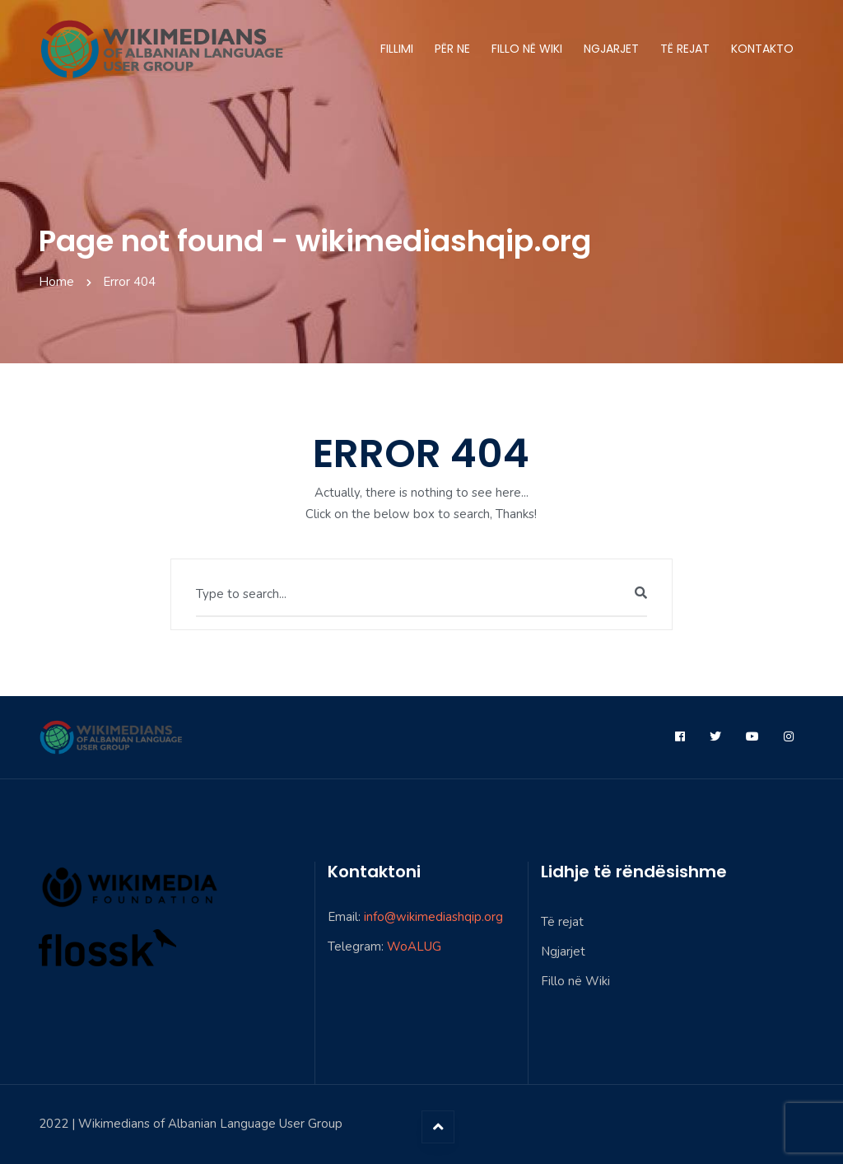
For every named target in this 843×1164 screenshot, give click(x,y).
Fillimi (396, 48)
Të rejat (685, 48)
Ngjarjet (611, 48)
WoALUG (414, 946)
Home (56, 281)
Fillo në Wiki (526, 48)
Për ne (452, 48)
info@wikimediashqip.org (433, 917)
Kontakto (762, 48)
